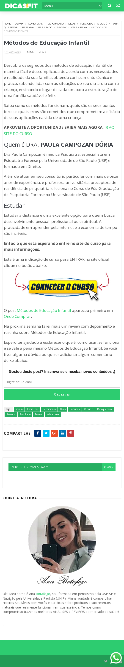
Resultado (45, 27)
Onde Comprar (17, 316)
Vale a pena (79, 27)
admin (19, 23)
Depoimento (55, 23)
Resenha (28, 27)
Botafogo (43, 594)
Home (7, 23)
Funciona (86, 23)
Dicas (71, 23)
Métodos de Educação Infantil (44, 310)
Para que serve (105, 409)
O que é (102, 23)
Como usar (35, 23)
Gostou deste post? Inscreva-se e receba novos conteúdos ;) (62, 372)
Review (61, 27)
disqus (108, 467)
